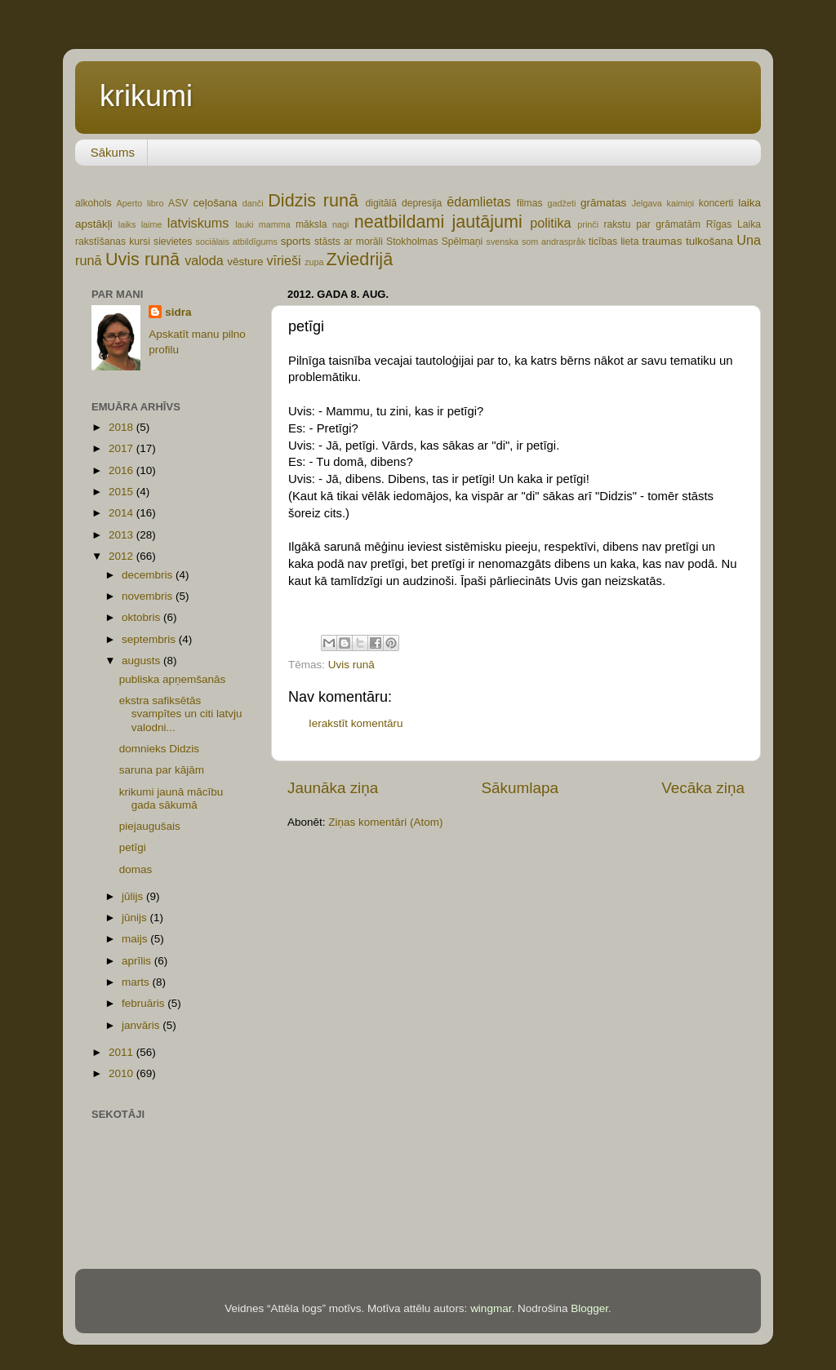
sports (296, 241)
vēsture (245, 261)
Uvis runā (142, 259)
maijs (136, 939)
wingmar (490, 1308)
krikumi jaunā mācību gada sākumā (171, 798)
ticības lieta (614, 241)
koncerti (716, 203)
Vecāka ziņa (703, 787)
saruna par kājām (161, 770)
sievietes (172, 241)
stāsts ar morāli (348, 241)
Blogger (589, 1308)
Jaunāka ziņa (332, 787)
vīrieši (283, 260)
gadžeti (562, 203)
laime (151, 224)
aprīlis (138, 961)
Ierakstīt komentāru (356, 723)
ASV (178, 203)
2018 (122, 427)
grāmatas (603, 203)
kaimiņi (681, 203)
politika (550, 222)
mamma (275, 224)
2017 (122, 448)
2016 (122, 470)
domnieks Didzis (159, 749)
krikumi (146, 96)
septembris (150, 639)
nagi (340, 224)
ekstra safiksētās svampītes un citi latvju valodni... (180, 713)
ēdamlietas (478, 201)
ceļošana (215, 203)
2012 (122, 556)
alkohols (93, 203)
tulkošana (709, 241)
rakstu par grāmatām (651, 224)
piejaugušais (149, 826)
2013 (122, 535)
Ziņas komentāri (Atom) (385, 822)
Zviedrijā (360, 259)
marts (137, 982)
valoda (204, 260)
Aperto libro (140, 203)
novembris (149, 596)
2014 (122, 513)
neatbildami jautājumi (438, 221)
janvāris (142, 1025)
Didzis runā (313, 200)
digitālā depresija (404, 203)
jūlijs (134, 896)
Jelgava (647, 203)
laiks (127, 224)
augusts (142, 660)
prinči (587, 224)
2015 (122, 491)
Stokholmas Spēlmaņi (434, 241)
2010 (122, 1073)
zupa (314, 262)
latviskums (198, 222)
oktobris (142, 617)
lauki (244, 224)
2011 (122, 1052)
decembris (149, 575)
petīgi (132, 847)
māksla (311, 224)
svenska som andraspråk (535, 241)
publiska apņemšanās (172, 679)
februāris (144, 1003)
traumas (663, 241)
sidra (178, 312)
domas (136, 869)
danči (253, 203)
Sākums (113, 152)
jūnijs (136, 917)
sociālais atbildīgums (236, 241)
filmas (530, 203)
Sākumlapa (519, 787)
